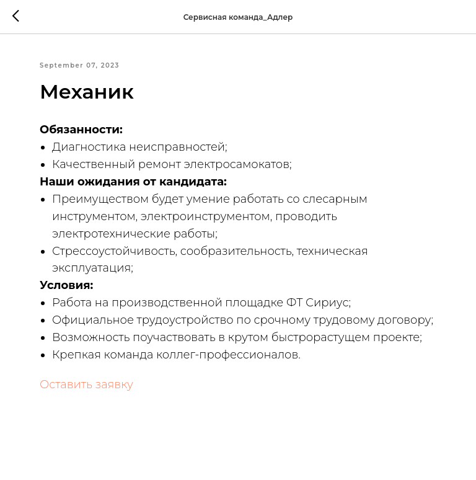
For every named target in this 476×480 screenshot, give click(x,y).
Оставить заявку (86, 384)
